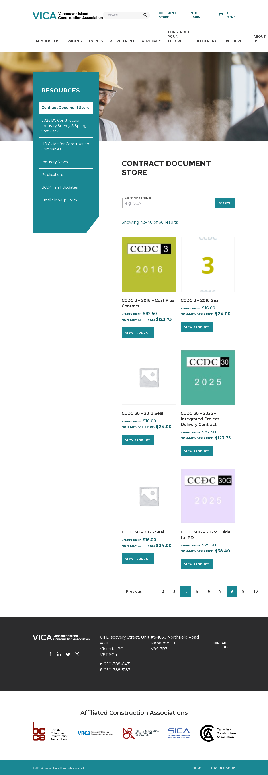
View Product (137, 332)
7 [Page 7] (220, 591)
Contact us (220, 645)
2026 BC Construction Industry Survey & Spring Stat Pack (63, 125)
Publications (52, 175)
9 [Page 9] (243, 591)
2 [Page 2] (163, 591)
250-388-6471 (115, 664)
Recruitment (122, 41)
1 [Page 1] (152, 591)
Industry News (54, 162)
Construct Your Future (179, 36)
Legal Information (223, 768)
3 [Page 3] (174, 591)
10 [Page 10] (256, 591)
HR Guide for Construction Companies (65, 146)
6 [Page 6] (209, 591)
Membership (47, 41)
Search (225, 203)
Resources (236, 41)
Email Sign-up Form (59, 200)
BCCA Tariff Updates (59, 187)
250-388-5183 (115, 669)
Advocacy (151, 41)
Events (96, 41)
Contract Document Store (65, 108)
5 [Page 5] (197, 591)
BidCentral (208, 41)
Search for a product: (138, 197)
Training (73, 41)
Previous (134, 591)
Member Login (197, 15)
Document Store (167, 15)
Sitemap (198, 768)
